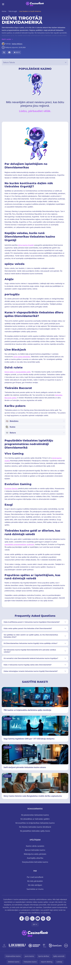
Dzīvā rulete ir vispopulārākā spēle (18, 372)
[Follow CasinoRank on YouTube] (38, 918)
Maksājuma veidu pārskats (35, 854)
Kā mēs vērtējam (35, 885)
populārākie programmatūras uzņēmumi (19, 544)
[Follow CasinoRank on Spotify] (43, 918)
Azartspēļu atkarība (35, 858)
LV (35, 924)
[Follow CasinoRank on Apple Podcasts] (48, 918)
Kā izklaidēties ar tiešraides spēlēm (35, 819)
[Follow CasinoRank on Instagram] (27, 918)
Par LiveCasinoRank (35, 877)
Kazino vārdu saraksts (35, 846)
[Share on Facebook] (9, 52)
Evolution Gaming (11, 488)
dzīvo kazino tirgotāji (26, 245)
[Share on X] (4, 52)
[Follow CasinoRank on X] (32, 918)
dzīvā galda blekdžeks (21, 357)
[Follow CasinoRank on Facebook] (21, 918)
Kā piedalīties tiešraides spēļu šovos (35, 831)
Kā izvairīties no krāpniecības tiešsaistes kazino (35, 823)
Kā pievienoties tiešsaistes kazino (35, 815)
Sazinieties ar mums (35, 889)
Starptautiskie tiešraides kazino (35, 862)
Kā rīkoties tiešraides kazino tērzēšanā (35, 827)
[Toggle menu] (3, 4)
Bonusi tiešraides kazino (35, 850)
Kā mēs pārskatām (35, 881)
